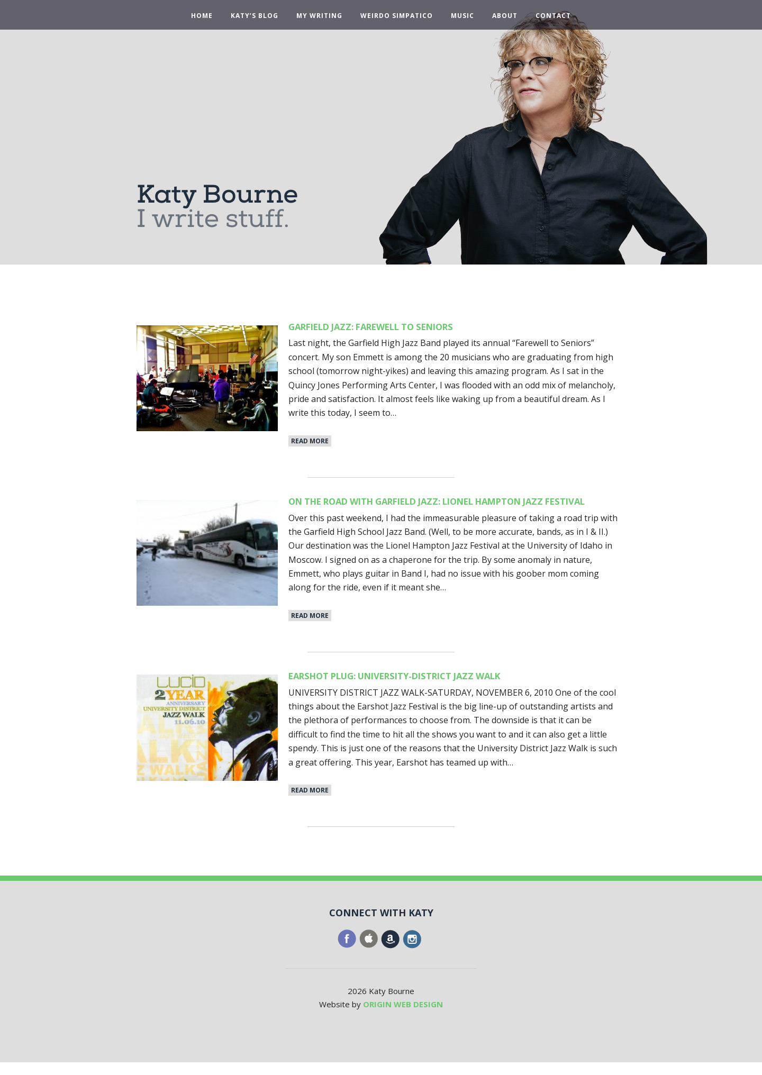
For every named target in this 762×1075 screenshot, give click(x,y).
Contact (553, 16)
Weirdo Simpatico (396, 16)
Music (462, 16)
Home (202, 16)
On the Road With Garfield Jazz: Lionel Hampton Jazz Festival (448, 507)
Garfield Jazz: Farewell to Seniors (391, 326)
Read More (310, 440)
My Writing (319, 16)
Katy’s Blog (254, 16)
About (505, 16)
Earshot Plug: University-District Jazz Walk (421, 688)
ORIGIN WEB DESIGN (403, 1017)
